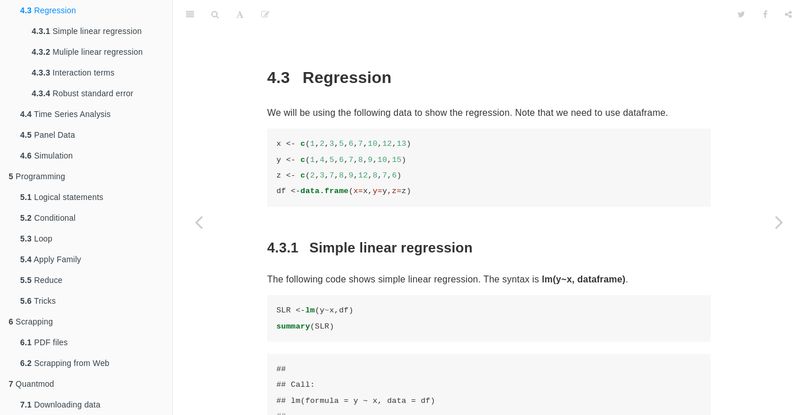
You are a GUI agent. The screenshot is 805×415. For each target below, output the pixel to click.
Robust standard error (83, 93)
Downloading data (60, 404)
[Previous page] (199, 222)
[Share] (788, 14)
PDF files (44, 342)
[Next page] (779, 222)
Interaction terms (73, 72)
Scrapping (31, 321)
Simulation (46, 155)
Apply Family (50, 259)
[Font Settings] (239, 14)
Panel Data (47, 134)
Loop (36, 238)
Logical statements (61, 197)
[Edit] (265, 14)
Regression (48, 10)
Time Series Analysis (65, 114)
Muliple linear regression (87, 51)
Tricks (38, 300)
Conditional (47, 217)
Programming (37, 176)
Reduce (41, 280)
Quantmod (31, 383)
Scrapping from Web (64, 363)
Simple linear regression (87, 31)
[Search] (215, 14)
